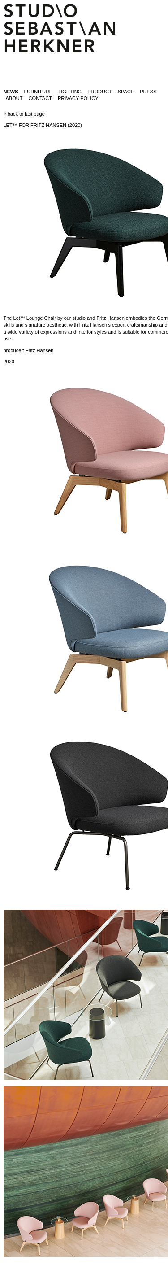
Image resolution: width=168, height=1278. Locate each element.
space (126, 91)
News (11, 91)
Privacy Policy (78, 98)
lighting (70, 91)
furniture (38, 91)
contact (40, 98)
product (99, 91)
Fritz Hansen (39, 350)
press (148, 91)
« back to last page (24, 114)
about (14, 98)
